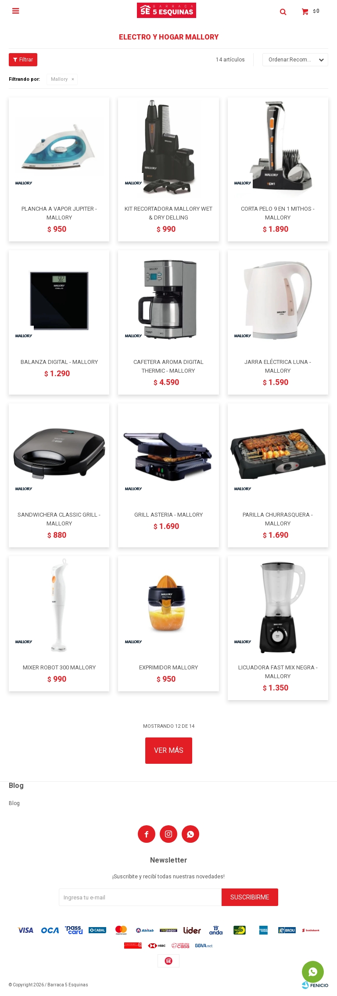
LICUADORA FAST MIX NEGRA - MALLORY (278, 672)
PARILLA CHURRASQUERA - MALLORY (278, 519)
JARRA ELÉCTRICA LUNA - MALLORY (277, 366)
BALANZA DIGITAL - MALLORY (59, 362)
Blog (14, 803)
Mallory (59, 79)
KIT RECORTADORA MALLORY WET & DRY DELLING (168, 213)
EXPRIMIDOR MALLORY (168, 667)
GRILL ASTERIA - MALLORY (168, 514)
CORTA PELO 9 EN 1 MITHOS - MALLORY (278, 213)
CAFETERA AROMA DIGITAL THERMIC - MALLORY (168, 366)
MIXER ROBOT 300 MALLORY (59, 667)
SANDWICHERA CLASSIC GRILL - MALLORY (59, 519)
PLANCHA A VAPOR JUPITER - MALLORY (59, 213)
